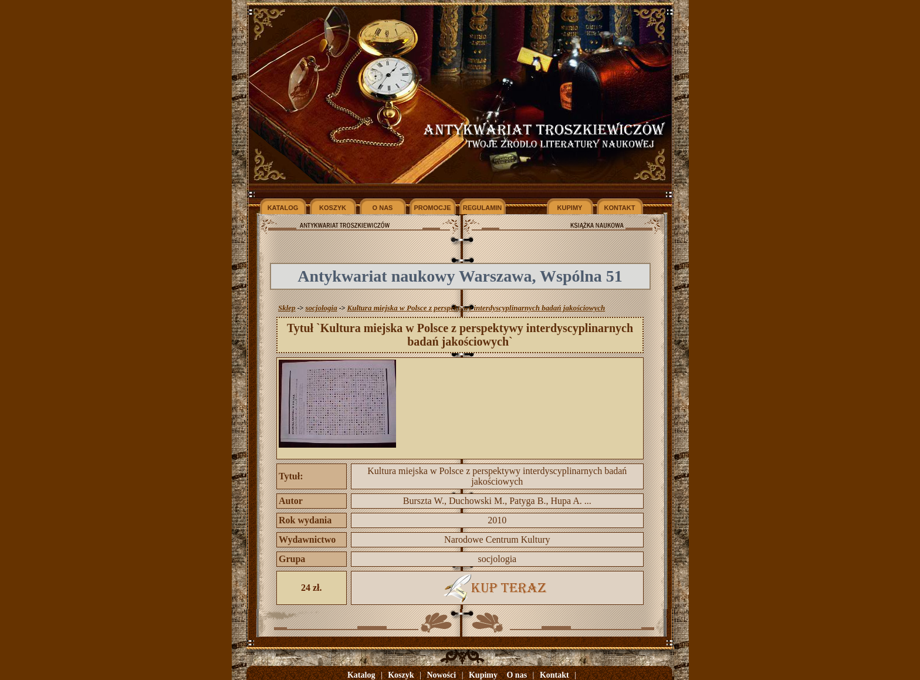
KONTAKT (619, 207)
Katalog (361, 675)
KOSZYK (332, 207)
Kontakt (554, 675)
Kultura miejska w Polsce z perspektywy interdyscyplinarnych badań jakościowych (476, 307)
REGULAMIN (482, 207)
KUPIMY (570, 207)
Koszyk (401, 675)
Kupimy (483, 675)
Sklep (287, 307)
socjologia (321, 307)
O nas (516, 675)
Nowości (441, 675)
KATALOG (283, 207)
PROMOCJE (432, 207)
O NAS (383, 207)
